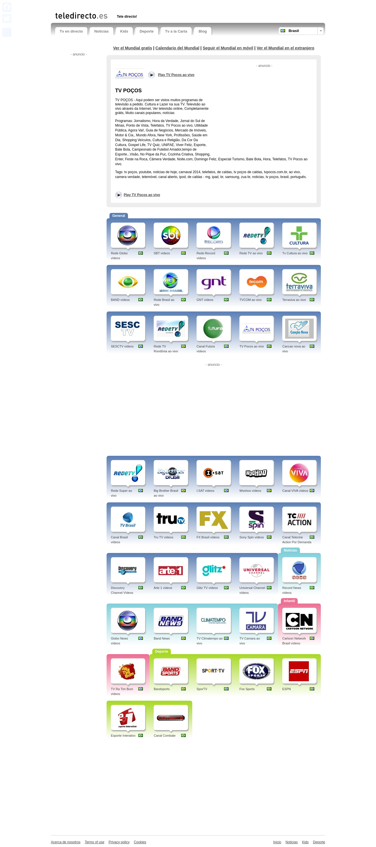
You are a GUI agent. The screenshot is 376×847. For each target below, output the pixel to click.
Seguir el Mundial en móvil (228, 48)
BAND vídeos (120, 299)
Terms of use (94, 842)
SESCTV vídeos (122, 346)
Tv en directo (71, 31)
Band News (162, 638)
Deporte (147, 31)
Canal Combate (164, 735)
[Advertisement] (122, 5)
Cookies (140, 842)
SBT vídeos (162, 253)
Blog (203, 31)
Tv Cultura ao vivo (295, 253)
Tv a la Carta (176, 31)
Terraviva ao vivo (294, 299)
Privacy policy (119, 842)
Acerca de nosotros (65, 842)
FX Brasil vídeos (208, 537)
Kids (124, 31)
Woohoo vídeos (250, 490)
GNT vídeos (205, 299)
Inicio (277, 842)
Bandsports (162, 689)
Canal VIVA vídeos (295, 490)
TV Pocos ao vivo (251, 346)
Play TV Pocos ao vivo (142, 195)
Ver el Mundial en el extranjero (285, 48)
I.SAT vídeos (205, 490)
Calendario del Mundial (177, 48)
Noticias (101, 31)
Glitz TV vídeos (207, 588)
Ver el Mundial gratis (132, 48)
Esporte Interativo (123, 735)
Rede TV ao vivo (251, 253)
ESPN (286, 689)
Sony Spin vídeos (251, 537)
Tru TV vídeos (163, 537)
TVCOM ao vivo (250, 299)
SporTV (202, 689)
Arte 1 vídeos (163, 588)
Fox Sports (247, 689)
